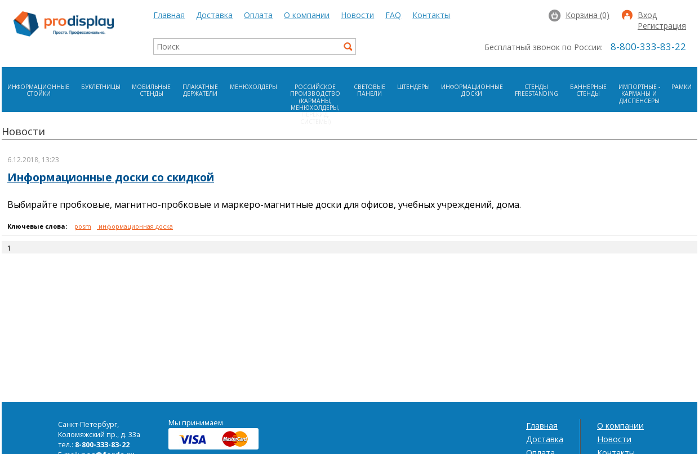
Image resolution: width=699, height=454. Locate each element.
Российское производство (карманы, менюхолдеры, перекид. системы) (315, 104)
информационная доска (135, 226)
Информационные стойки (38, 90)
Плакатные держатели (200, 90)
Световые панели (369, 90)
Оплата (258, 15)
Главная (169, 15)
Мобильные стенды (151, 90)
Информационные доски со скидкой (110, 177)
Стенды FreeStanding (536, 90)
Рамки (681, 87)
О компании (307, 15)
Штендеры (413, 87)
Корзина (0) (587, 15)
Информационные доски (472, 90)
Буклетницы (101, 87)
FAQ (393, 15)
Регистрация (662, 26)
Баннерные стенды (588, 90)
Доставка (214, 15)
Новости (357, 15)
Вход (647, 15)
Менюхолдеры (253, 87)
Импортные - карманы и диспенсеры (639, 94)
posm (82, 226)
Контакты (431, 15)
